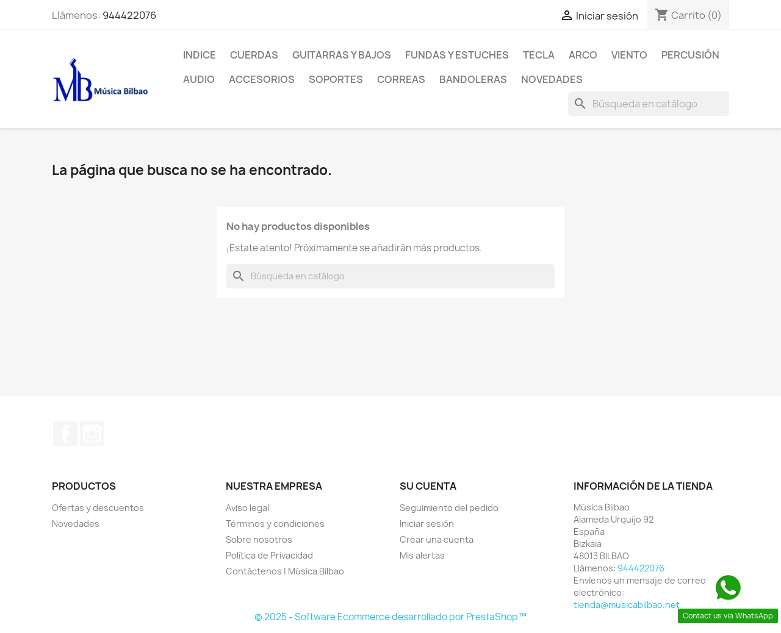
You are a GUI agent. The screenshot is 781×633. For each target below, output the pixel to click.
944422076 (129, 15)
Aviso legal (247, 507)
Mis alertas (422, 555)
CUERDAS (254, 55)
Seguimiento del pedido (449, 507)
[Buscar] (648, 103)
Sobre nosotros (259, 539)
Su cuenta (428, 486)
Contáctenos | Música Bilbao (285, 571)
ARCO (583, 55)
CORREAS (401, 79)
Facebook (65, 433)
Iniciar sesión (427, 523)
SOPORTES (336, 79)
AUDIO (199, 79)
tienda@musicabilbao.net (627, 604)
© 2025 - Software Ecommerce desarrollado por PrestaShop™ (390, 616)
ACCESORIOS (262, 79)
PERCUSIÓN (690, 55)
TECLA (539, 55)
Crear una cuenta (436, 539)
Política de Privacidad (269, 555)
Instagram (92, 433)
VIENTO (629, 55)
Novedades (552, 79)
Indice (199, 55)
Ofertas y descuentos (98, 507)
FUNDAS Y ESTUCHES (457, 55)
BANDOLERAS (473, 79)
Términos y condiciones (275, 523)
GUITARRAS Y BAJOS (341, 55)
